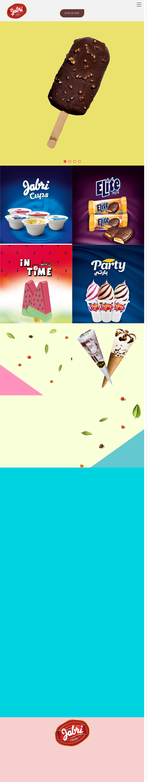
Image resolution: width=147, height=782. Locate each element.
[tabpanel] (72, 93)
